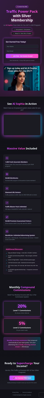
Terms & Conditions (27, 392)
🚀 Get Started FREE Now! (22, 378)
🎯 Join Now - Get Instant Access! (22, 56)
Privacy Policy (15, 392)
